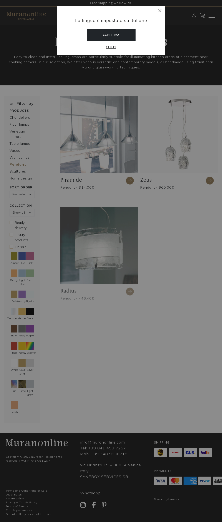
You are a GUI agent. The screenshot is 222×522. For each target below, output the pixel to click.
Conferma (111, 35)
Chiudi (111, 47)
